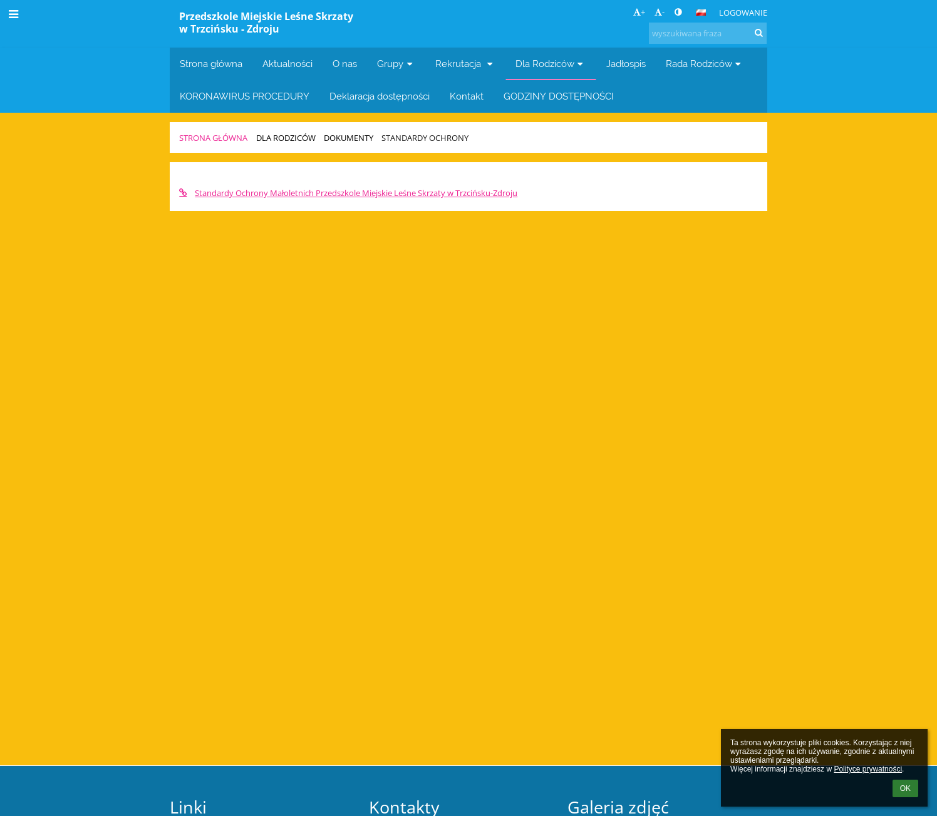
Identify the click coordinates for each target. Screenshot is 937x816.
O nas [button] (345, 63)
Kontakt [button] (467, 96)
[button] (700, 12)
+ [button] (639, 12)
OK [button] (905, 788)
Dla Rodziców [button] (550, 63)
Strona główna (213, 137)
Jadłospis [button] (626, 63)
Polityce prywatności (868, 769)
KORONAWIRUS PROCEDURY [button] (244, 96)
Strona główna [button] (211, 63)
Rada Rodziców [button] (705, 63)
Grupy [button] (396, 63)
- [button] (660, 12)
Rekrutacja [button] (465, 63)
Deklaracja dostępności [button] (379, 96)
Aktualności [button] (287, 63)
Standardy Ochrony (424, 137)
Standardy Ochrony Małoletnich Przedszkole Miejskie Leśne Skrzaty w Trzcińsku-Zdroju (348, 193)
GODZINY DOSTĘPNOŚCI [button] (559, 96)
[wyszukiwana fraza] (707, 33)
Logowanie (743, 12)
